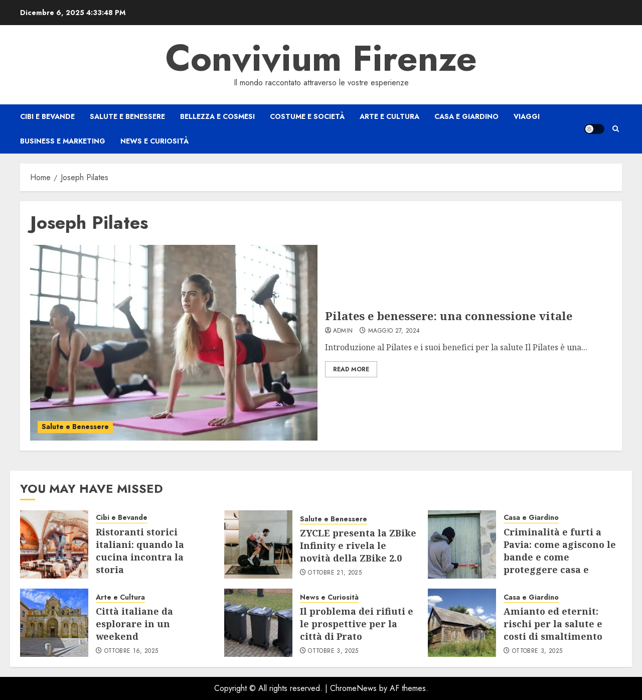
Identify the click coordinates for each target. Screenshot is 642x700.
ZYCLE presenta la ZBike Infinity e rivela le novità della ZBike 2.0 (358, 545)
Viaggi (527, 116)
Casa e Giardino (466, 116)
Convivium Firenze (321, 58)
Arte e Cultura (389, 116)
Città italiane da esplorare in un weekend (134, 623)
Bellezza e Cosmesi (217, 116)
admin (343, 331)
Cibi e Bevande (47, 116)
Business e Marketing (62, 141)
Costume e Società (307, 116)
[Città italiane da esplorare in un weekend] (54, 623)
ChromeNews (353, 688)
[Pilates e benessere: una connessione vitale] (173, 343)
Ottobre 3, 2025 (333, 651)
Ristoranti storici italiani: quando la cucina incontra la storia (140, 551)
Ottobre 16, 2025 (131, 651)
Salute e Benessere (127, 116)
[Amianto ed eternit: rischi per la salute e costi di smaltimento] (462, 623)
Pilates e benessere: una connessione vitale (448, 315)
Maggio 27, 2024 (394, 331)
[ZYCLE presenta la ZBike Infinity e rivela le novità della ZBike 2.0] (258, 544)
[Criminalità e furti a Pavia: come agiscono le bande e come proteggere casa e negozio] (462, 544)
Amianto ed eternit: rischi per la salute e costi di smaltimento (553, 623)
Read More (351, 369)
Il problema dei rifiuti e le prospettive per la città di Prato (356, 623)
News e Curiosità (154, 141)
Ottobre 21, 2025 (335, 573)
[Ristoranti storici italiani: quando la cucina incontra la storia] (54, 544)
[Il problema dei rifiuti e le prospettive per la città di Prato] (258, 623)
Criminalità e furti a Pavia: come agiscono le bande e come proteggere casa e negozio (560, 557)
